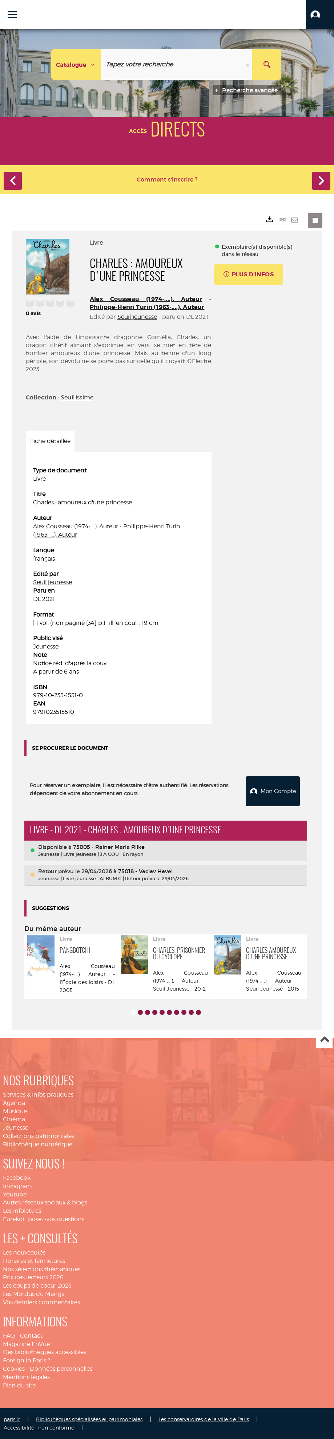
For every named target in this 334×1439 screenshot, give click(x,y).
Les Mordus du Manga (34, 1293)
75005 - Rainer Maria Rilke (109, 847)
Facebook (17, 1177)
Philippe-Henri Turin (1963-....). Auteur (147, 307)
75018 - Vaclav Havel (145, 871)
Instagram (17, 1186)
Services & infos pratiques (38, 1094)
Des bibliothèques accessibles (44, 1352)
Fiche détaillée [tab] (50, 441)
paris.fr (12, 1419)
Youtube (15, 1194)
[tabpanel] (118, 591)
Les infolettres (22, 1210)
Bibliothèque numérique (37, 1144)
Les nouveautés (24, 1252)
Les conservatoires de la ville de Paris (203, 1419)
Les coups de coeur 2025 (37, 1285)
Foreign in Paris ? (26, 1360)
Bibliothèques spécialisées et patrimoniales (89, 1419)
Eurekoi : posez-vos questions (43, 1219)
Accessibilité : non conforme (39, 1427)
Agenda (14, 1102)
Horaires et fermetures (34, 1260)
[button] (320, 14)
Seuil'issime (77, 397)
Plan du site (19, 1385)
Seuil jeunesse (137, 316)
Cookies (14, 1368)
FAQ (9, 1335)
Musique (15, 1111)
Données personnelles (61, 1368)
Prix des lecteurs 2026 (33, 1277)
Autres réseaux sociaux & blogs (45, 1202)
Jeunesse (15, 1127)
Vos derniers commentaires (41, 1302)
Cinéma (14, 1119)
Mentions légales (26, 1377)
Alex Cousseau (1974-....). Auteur (146, 299)
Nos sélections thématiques (41, 1269)
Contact (31, 1335)
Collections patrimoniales (38, 1136)
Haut (324, 1040)
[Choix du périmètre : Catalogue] (76, 64)
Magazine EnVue (26, 1344)
